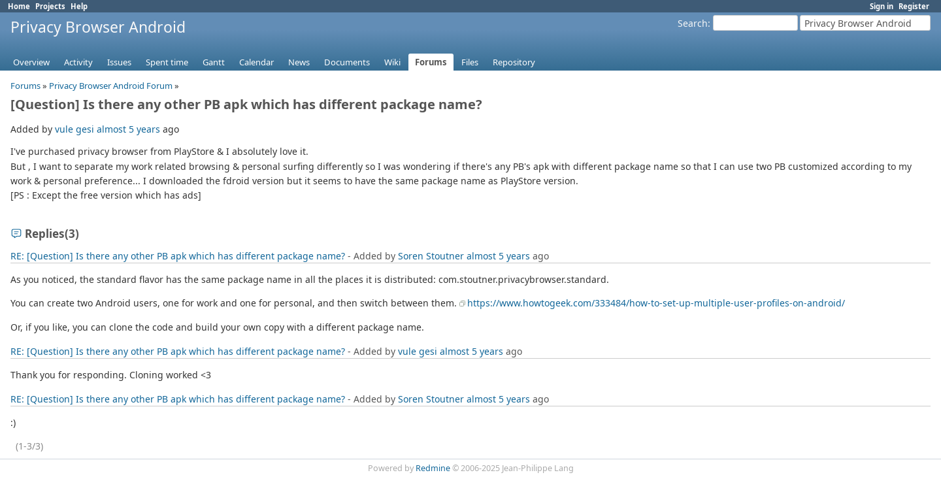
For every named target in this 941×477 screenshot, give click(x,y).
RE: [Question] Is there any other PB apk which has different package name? (177, 256)
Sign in (881, 6)
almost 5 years (128, 129)
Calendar (256, 62)
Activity (78, 62)
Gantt (214, 62)
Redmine (433, 468)
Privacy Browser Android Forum (111, 85)
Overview (31, 62)
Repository (514, 62)
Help (79, 6)
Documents (347, 62)
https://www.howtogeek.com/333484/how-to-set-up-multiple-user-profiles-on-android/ (656, 303)
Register (914, 6)
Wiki (392, 62)
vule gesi (74, 129)
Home (19, 6)
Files (469, 62)
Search (693, 23)
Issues (119, 62)
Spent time (167, 62)
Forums (431, 62)
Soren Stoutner (431, 256)
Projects (50, 6)
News (299, 62)
